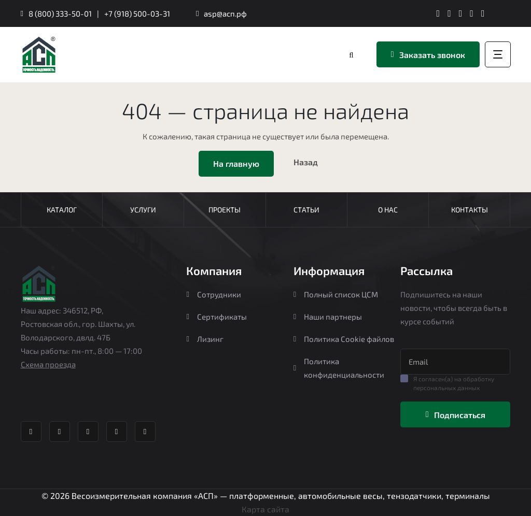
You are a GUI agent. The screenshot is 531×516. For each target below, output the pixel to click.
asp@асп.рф (225, 13)
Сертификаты (216, 316)
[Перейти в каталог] (352, 55)
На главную (236, 163)
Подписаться (455, 415)
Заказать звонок (428, 55)
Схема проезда (48, 364)
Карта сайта (265, 509)
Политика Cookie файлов (344, 339)
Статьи (306, 209)
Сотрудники (213, 294)
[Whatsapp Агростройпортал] (461, 13)
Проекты (224, 209)
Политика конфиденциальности (339, 367)
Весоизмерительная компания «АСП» (146, 495)
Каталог (62, 209)
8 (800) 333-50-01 (60, 13)
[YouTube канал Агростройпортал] (483, 13)
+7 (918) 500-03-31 (137, 13)
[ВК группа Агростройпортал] (449, 13)
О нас (388, 209)
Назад (306, 162)
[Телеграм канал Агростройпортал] (438, 13)
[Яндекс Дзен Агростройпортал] (471, 13)
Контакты (469, 209)
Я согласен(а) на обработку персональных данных (453, 383)
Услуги (143, 209)
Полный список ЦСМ (336, 294)
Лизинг (204, 339)
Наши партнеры (328, 316)
